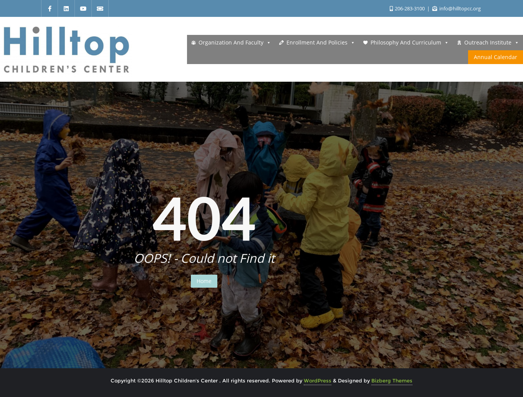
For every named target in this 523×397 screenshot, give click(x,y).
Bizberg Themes (391, 380)
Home (204, 281)
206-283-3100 (408, 8)
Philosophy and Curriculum (410, 42)
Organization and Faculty (235, 42)
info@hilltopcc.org (456, 8)
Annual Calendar (495, 57)
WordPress (317, 380)
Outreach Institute (491, 42)
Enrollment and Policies (320, 42)
